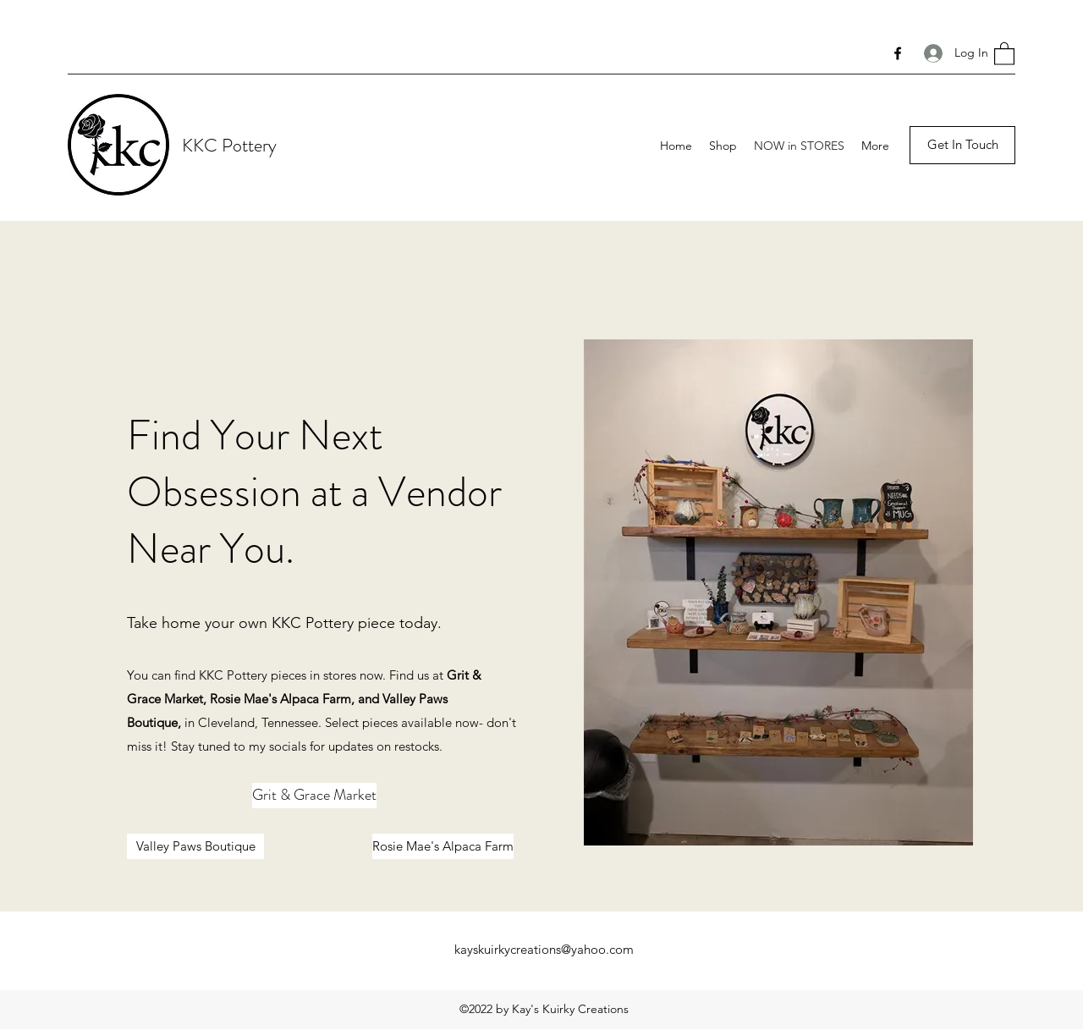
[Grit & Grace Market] (314, 795)
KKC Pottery (229, 145)
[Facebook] (897, 53)
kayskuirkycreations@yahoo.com (544, 949)
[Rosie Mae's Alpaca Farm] (443, 846)
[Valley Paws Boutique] (195, 846)
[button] (1004, 53)
